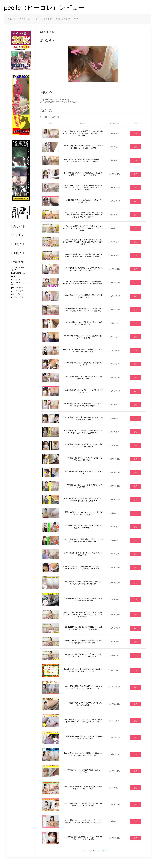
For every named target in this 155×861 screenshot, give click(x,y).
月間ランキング (63, 19)
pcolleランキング (17, 288)
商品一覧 (12, 19)
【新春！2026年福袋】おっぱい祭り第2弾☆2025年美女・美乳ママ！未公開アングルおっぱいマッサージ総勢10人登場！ (82, 242)
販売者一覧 (24, 19)
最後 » (104, 850)
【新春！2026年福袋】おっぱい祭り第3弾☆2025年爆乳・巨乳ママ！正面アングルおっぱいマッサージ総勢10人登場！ (82, 228)
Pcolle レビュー (16, 276)
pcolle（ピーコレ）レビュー (44, 7)
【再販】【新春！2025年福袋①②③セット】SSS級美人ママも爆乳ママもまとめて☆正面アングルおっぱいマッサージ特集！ (83, 614)
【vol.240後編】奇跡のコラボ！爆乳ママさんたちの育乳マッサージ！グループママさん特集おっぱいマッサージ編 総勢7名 (83, 133)
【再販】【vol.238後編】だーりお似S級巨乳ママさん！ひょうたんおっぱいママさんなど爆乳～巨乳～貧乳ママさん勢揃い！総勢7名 (82, 187)
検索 (76, 19)
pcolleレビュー (16, 279)
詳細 (135, 133)
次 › (98, 850)
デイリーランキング (42, 19)
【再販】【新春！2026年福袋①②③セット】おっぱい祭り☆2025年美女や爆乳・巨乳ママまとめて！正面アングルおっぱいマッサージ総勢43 (83, 215)
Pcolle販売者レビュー (19, 273)
